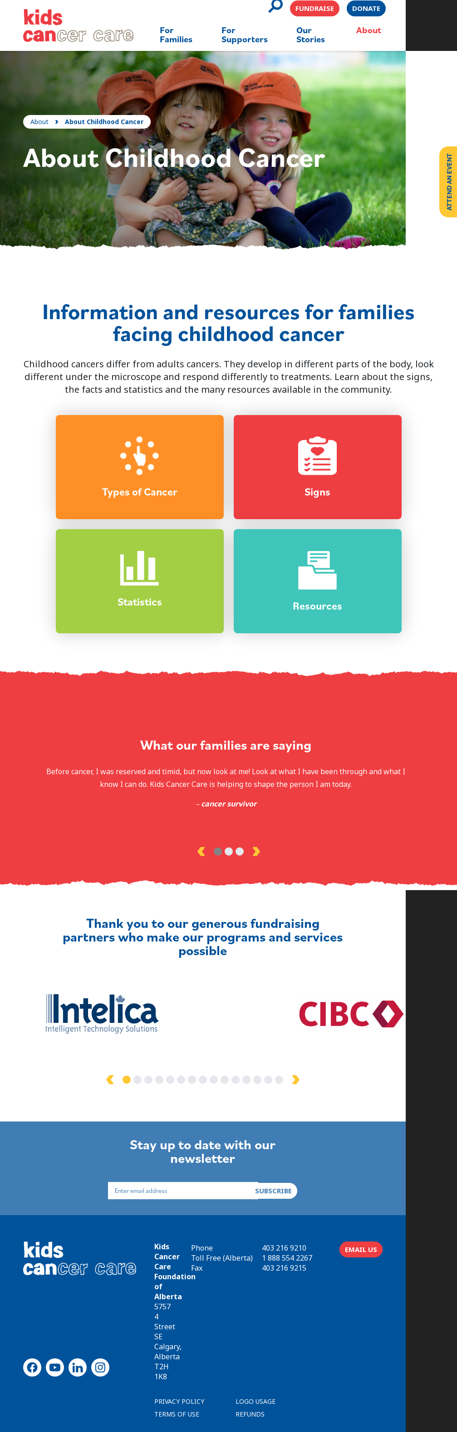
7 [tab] (218, 1106)
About (41, 107)
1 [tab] (218, 890)
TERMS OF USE (178, 1358)
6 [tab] (207, 1106)
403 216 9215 (333, 1291)
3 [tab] (240, 890)
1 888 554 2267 (336, 1281)
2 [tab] (229, 890)
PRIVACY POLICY (181, 1346)
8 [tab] (229, 1106)
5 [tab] (196, 1106)
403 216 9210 (333, 1271)
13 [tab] (283, 1106)
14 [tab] (294, 1106)
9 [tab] (240, 1106)
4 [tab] (185, 1106)
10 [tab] (250, 1106)
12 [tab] (272, 1106)
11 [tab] (261, 1106)
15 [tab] (305, 1106)
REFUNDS (251, 1358)
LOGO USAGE (257, 1346)
